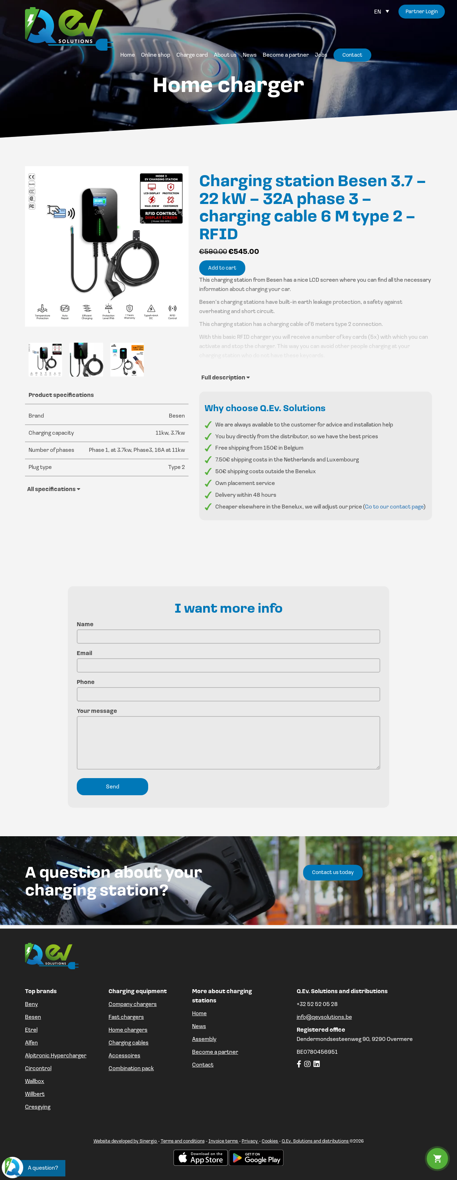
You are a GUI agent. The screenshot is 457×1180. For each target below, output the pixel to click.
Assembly (204, 1039)
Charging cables (129, 1043)
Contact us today (333, 872)
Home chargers (128, 1030)
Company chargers (133, 1004)
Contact (203, 1065)
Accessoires (124, 1056)
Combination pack (131, 1069)
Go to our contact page (394, 507)
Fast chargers (126, 1017)
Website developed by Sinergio (126, 1141)
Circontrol (38, 1069)
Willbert (35, 1094)
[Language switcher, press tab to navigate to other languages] (382, 12)
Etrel (31, 1030)
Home (199, 1014)
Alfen (31, 1043)
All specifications (53, 489)
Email (228, 659)
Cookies (270, 1141)
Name (228, 630)
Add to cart (222, 268)
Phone (228, 688)
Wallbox (34, 1081)
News (199, 1027)
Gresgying (37, 1107)
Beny (31, 1004)
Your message (228, 740)
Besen (33, 1017)
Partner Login (421, 12)
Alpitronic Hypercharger (55, 1056)
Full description (225, 377)
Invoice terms (224, 1141)
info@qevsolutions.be (324, 1017)
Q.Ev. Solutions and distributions (316, 1141)
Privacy (250, 1141)
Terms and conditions (183, 1141)
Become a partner (215, 1052)
